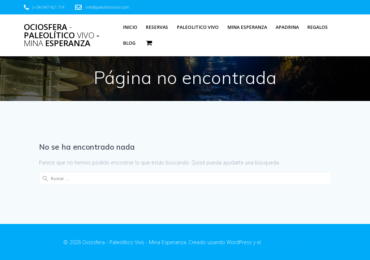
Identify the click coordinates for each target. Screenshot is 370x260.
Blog (129, 43)
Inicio (130, 27)
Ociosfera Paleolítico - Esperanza (61, 35)
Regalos (317, 27)
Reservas (157, 27)
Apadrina (287, 27)
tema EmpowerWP (284, 242)
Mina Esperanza (247, 27)
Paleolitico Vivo (198, 27)
